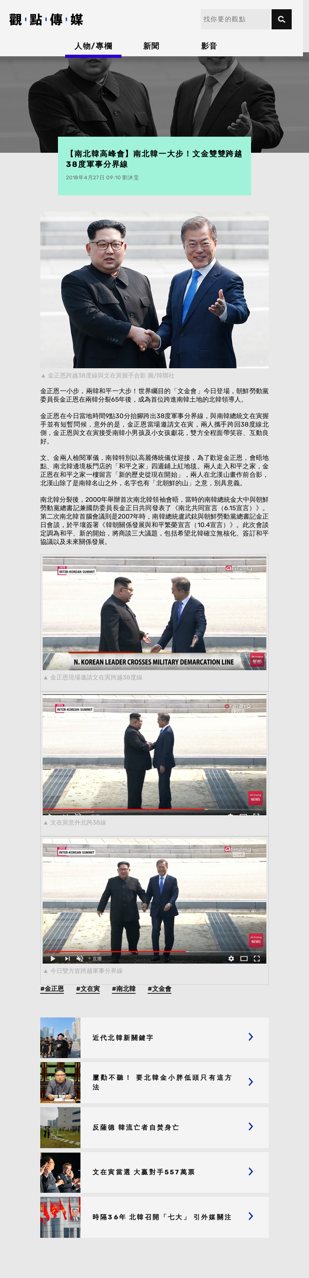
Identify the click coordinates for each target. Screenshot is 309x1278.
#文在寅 (88, 989)
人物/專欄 (96, 46)
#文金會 (159, 989)
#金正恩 (52, 989)
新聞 (154, 46)
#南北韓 (124, 989)
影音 (212, 46)
